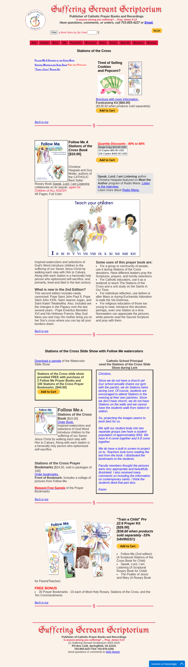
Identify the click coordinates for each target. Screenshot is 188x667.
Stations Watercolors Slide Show (51, 65)
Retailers (151, 43)
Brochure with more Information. (117, 99)
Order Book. (66, 422)
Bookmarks (90, 43)
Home (34, 43)
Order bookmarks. (47, 474)
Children (45, 43)
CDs (64, 43)
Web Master (113, 651)
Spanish (113, 43)
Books (56, 43)
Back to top (41, 122)
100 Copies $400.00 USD (112, 153)
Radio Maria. (131, 190)
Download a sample (48, 361)
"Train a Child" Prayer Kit (47, 69)
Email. (148, 22)
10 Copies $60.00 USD (112, 150)
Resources (139, 43)
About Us (125, 43)
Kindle (103, 43)
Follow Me (54, 60)
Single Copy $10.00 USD (112, 147)
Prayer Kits (75, 43)
